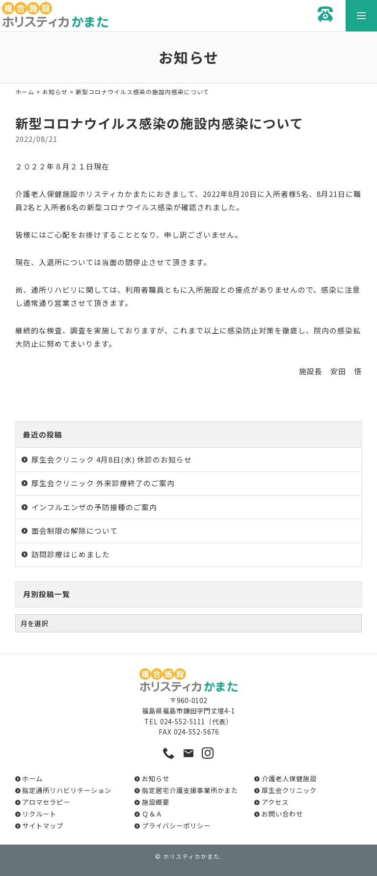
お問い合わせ (282, 814)
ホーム (24, 91)
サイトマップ (42, 825)
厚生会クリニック (289, 790)
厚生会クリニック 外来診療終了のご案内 (103, 483)
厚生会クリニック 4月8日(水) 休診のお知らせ (111, 459)
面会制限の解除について (74, 530)
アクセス (275, 802)
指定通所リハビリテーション (66, 790)
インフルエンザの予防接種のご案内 (94, 507)
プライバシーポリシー (176, 825)
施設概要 (155, 802)
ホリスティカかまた (191, 856)
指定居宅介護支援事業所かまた (190, 790)
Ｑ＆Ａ (152, 814)
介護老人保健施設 (289, 778)
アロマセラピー (46, 802)
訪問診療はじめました (70, 554)
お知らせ (55, 91)
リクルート (39, 814)
